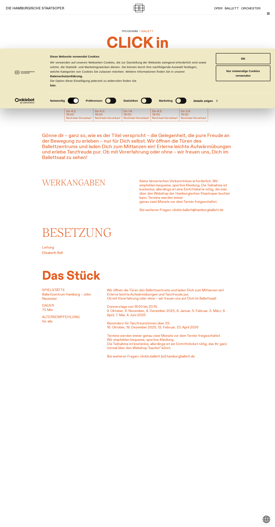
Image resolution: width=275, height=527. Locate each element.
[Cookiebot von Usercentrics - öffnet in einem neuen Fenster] (24, 52)
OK (243, 10)
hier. (53, 36)
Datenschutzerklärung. (66, 27)
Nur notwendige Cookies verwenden (243, 25)
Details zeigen (203, 52)
